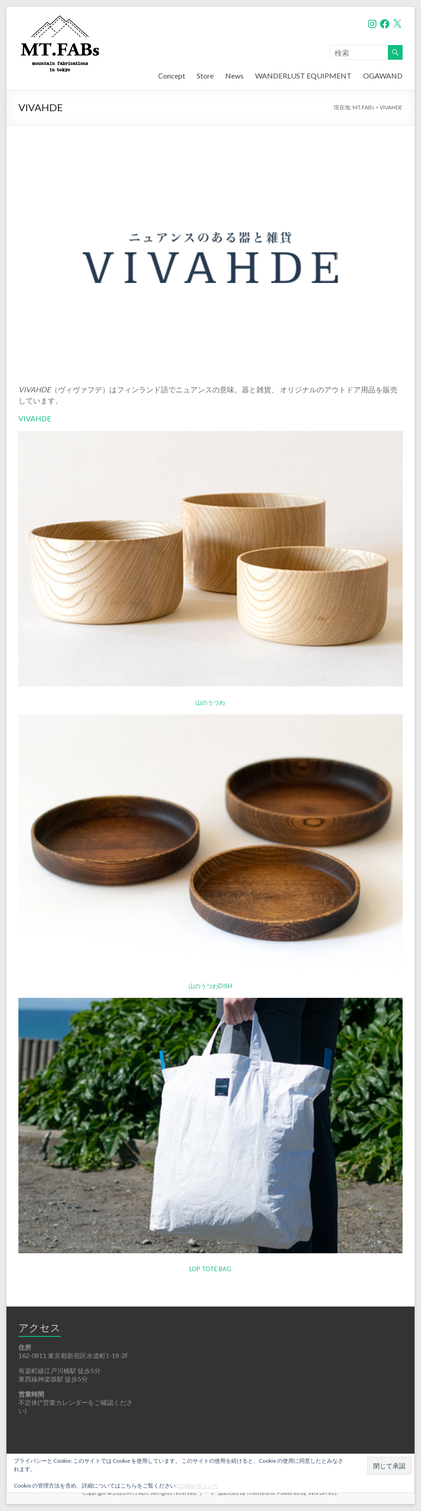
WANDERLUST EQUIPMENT (303, 75)
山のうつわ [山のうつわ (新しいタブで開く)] (210, 702)
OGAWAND (383, 75)
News (234, 75)
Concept (171, 75)
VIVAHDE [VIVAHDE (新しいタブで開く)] (34, 418)
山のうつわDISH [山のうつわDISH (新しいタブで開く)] (210, 986)
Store (205, 75)
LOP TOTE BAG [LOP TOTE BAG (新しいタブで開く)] (210, 1269)
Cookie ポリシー (198, 1485)
